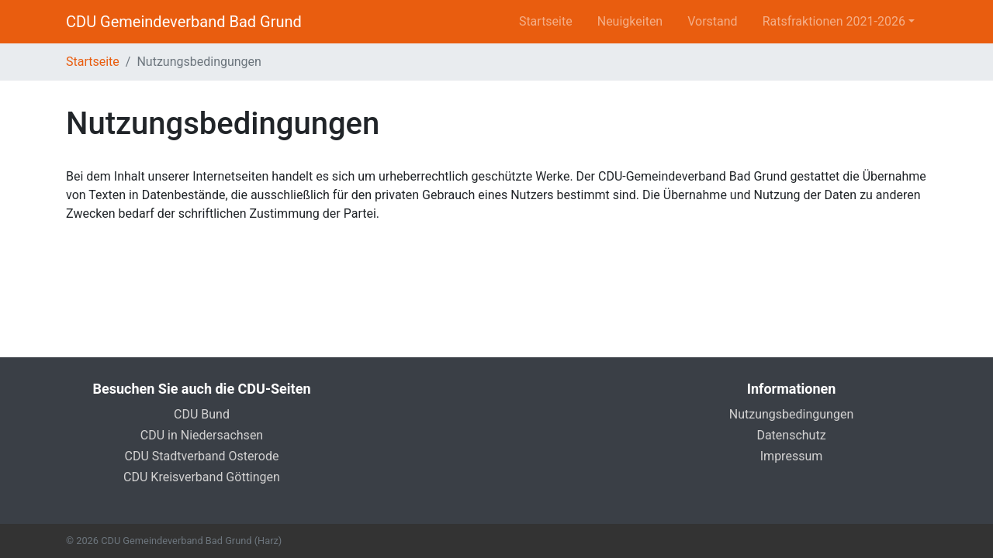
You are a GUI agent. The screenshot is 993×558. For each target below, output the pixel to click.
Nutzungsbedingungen (791, 414)
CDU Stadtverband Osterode (202, 456)
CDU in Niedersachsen (201, 435)
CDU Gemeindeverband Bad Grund (184, 21)
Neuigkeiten (630, 21)
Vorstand (712, 21)
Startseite (546, 21)
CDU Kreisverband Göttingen (201, 477)
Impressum (791, 456)
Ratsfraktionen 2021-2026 (834, 21)
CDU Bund (202, 414)
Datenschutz (790, 435)
